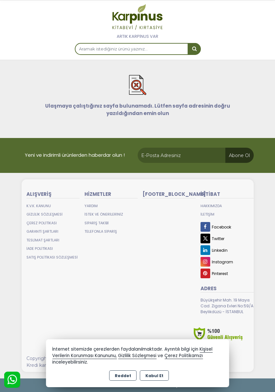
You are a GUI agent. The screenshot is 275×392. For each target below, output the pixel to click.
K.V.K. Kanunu (38, 205)
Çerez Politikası (41, 223)
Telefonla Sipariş (100, 231)
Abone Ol (239, 155)
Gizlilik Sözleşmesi (44, 214)
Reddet (123, 375)
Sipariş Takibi (96, 223)
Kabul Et (154, 375)
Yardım (91, 205)
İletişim (207, 214)
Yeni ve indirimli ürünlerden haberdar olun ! (75, 155)
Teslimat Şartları (42, 240)
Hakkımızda (211, 205)
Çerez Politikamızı (183, 356)
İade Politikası (39, 248)
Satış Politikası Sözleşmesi (52, 257)
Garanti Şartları (42, 231)
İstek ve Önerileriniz (103, 214)
